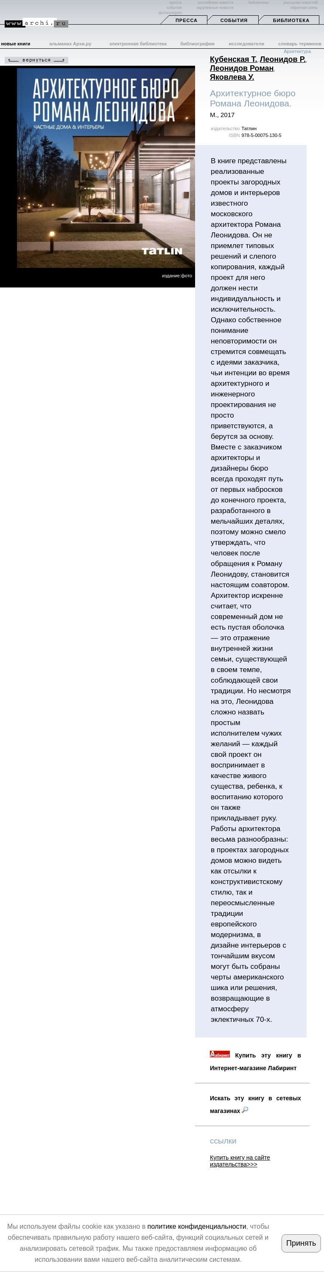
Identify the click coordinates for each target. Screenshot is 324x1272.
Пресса (187, 20)
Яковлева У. (232, 77)
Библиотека (291, 20)
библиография (197, 43)
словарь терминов (299, 43)
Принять (301, 1243)
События (234, 20)
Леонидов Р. (283, 59)
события (174, 8)
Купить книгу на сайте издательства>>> (240, 1161)
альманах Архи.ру (70, 43)
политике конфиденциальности (197, 1226)
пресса (175, 2)
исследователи (247, 43)
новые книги (15, 43)
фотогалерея (170, 13)
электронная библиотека (138, 43)
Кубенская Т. (233, 59)
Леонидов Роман (242, 68)
